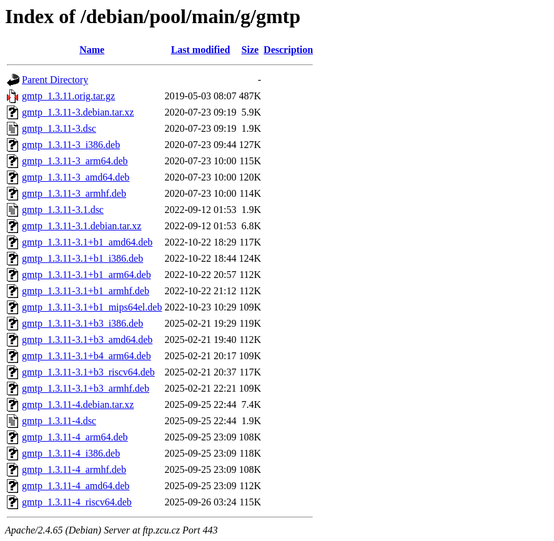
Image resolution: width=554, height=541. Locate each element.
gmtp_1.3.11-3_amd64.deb (75, 177)
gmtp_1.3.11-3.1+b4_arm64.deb (86, 355)
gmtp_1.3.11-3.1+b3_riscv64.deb (88, 372)
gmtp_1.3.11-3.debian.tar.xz (78, 112)
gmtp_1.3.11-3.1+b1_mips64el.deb (92, 307)
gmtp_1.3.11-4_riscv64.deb (77, 502)
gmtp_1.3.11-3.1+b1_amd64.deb (87, 242)
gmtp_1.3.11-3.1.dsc (63, 209)
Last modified (200, 49)
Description (288, 49)
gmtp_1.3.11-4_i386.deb (71, 453)
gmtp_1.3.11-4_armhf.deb (74, 469)
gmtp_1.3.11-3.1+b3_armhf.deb (85, 388)
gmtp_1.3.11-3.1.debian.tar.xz (81, 226)
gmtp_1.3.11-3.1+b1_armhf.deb (85, 290)
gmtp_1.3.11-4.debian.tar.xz (78, 404)
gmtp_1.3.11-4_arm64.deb (75, 437)
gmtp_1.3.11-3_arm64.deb (75, 161)
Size (250, 49)
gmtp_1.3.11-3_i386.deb (71, 144)
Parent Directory (55, 79)
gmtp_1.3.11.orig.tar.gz (68, 96)
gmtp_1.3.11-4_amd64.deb (75, 485)
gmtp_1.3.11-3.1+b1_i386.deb (82, 258)
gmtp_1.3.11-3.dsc (59, 128)
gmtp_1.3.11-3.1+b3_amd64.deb (87, 339)
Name (91, 49)
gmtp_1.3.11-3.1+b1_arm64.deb (86, 274)
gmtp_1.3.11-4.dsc (59, 420)
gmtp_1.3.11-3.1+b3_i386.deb (82, 323)
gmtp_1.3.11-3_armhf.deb (74, 193)
